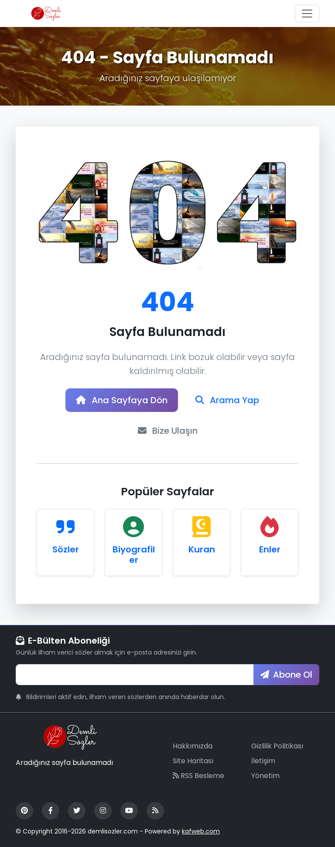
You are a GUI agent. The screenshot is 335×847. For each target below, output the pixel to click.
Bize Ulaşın (168, 431)
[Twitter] (76, 811)
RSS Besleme (198, 776)
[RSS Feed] (155, 811)
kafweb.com (201, 831)
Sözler (65, 549)
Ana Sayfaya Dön (122, 400)
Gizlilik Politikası (277, 746)
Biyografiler (134, 554)
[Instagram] (103, 811)
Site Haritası (193, 761)
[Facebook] (50, 811)
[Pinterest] (24, 811)
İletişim (263, 761)
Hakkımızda (192, 746)
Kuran (201, 549)
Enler (269, 549)
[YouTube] (129, 811)
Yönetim (265, 776)
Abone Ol (286, 675)
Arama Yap (227, 400)
